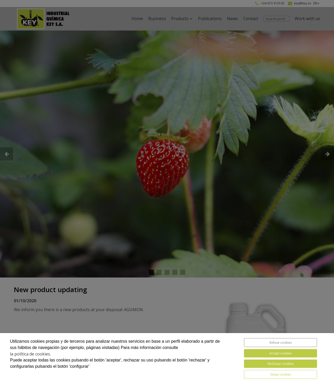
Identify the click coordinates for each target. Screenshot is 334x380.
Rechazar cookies (281, 363)
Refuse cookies (281, 342)
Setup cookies (280, 374)
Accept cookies (280, 353)
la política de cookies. (30, 354)
